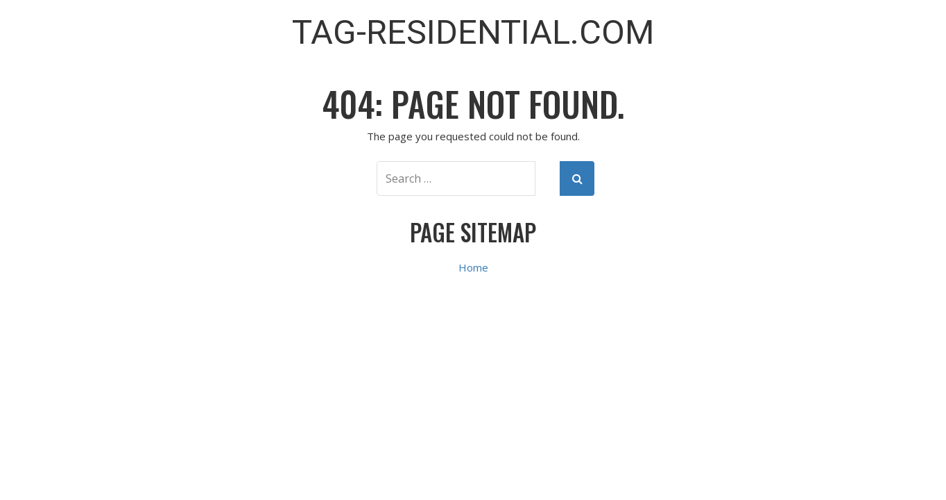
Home (473, 267)
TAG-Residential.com (473, 32)
